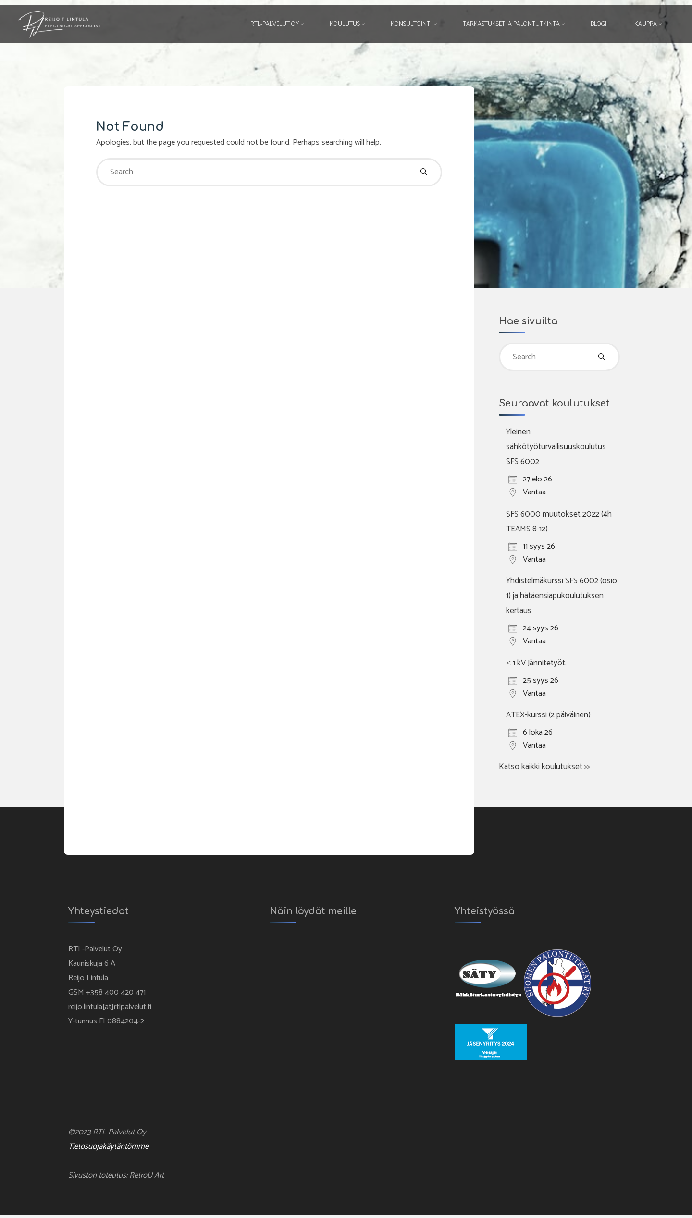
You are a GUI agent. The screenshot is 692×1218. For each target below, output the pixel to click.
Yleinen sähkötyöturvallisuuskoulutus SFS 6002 (556, 448)
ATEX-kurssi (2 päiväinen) (548, 715)
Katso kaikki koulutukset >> (544, 767)
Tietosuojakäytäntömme (109, 1149)
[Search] (422, 173)
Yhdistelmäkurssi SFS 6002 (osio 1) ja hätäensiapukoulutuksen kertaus (561, 596)
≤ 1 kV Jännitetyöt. (536, 663)
